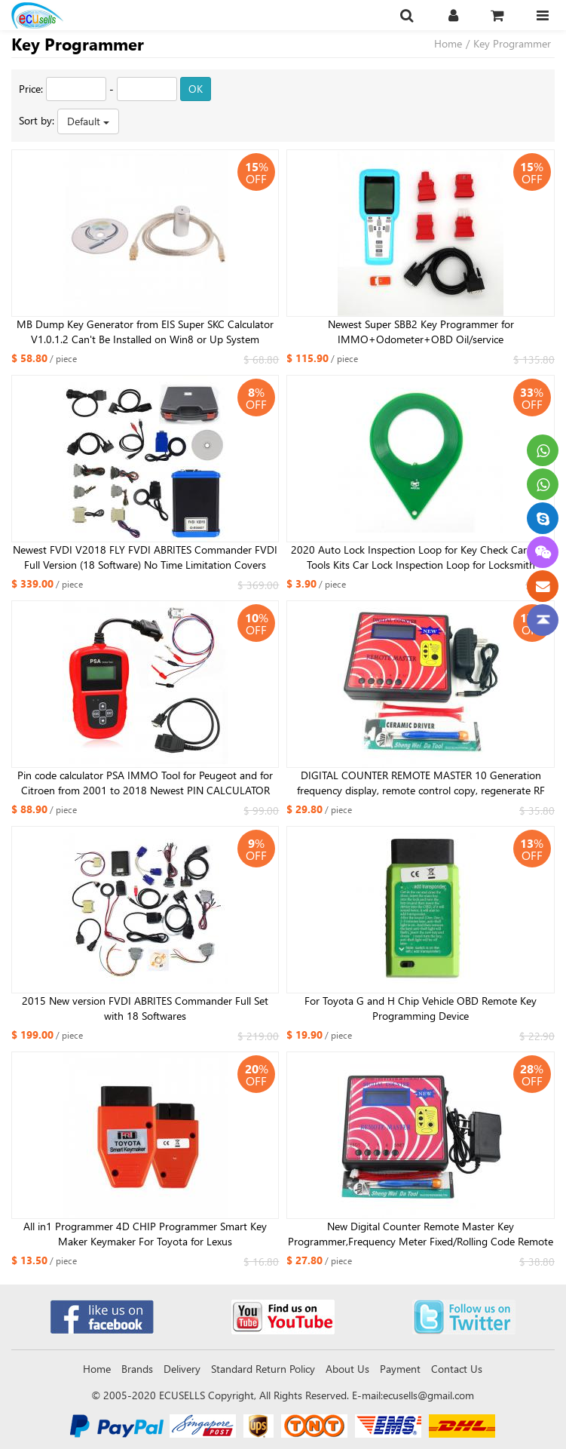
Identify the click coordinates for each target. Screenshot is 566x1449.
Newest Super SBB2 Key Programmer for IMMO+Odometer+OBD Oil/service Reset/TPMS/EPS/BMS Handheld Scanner (420, 332)
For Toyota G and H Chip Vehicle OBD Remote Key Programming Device (420, 1008)
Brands (137, 1369)
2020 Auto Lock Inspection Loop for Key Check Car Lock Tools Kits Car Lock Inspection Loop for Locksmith (421, 557)
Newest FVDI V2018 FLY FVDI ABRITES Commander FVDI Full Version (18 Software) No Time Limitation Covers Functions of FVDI (145, 557)
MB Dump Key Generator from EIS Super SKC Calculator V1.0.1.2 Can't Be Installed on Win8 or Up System (145, 331)
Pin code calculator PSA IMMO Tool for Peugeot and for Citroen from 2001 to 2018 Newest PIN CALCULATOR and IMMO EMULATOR (145, 783)
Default (88, 121)
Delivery (182, 1369)
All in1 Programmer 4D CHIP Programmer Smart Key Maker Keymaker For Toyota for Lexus (145, 1233)
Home (448, 43)
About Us (347, 1369)
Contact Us (456, 1369)
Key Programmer (512, 43)
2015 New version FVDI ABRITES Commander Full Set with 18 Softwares (145, 1008)
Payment (400, 1369)
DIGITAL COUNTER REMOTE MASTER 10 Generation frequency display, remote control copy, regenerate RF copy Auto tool (421, 783)
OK (195, 88)
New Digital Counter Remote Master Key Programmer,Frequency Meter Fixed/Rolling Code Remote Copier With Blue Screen (420, 1234)
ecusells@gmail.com (428, 1395)
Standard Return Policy (263, 1369)
